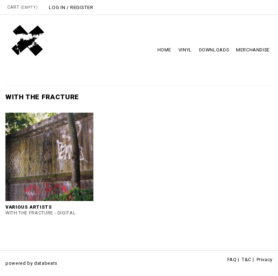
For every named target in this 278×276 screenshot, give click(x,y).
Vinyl (185, 50)
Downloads (214, 50)
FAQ (232, 259)
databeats (46, 263)
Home (164, 50)
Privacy (265, 259)
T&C (246, 259)
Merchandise (253, 50)
